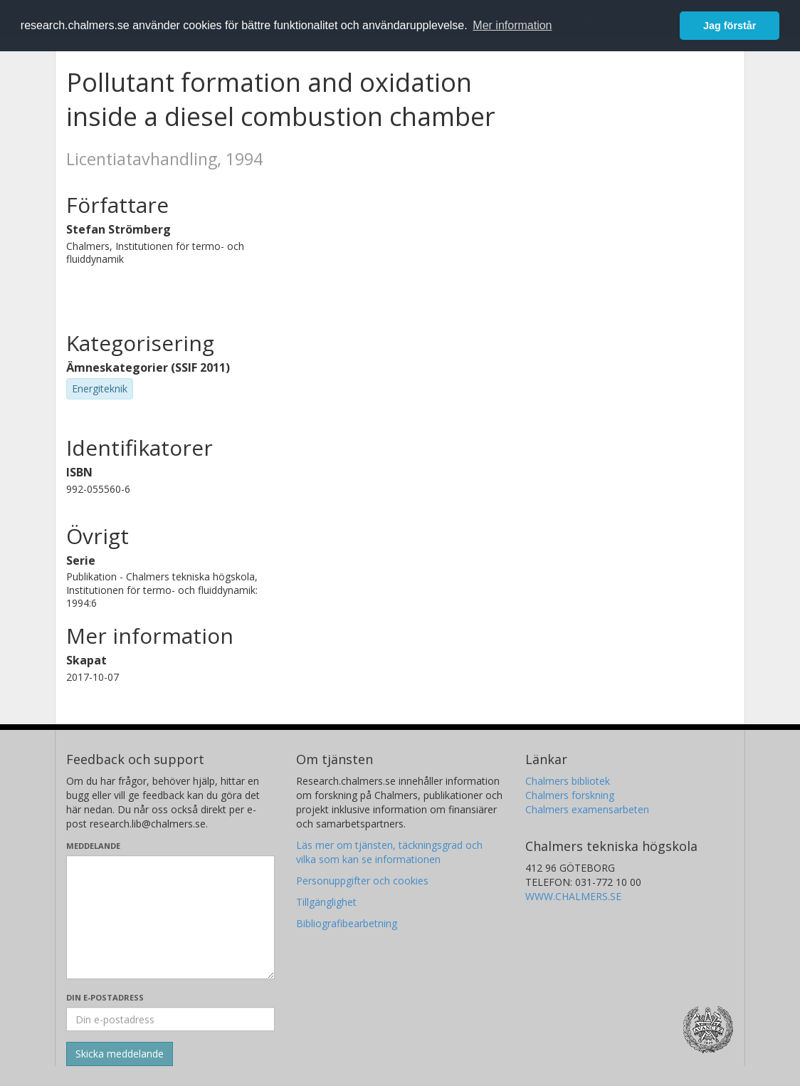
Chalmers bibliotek (567, 781)
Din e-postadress (105, 997)
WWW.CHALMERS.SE (573, 896)
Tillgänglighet (326, 902)
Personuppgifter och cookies (362, 880)
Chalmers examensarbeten (587, 809)
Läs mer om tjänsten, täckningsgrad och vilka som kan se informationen (389, 852)
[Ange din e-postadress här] (170, 1019)
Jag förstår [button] (729, 25)
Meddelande (93, 845)
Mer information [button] (512, 25)
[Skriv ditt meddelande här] (170, 917)
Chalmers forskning (569, 795)
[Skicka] (119, 1054)
